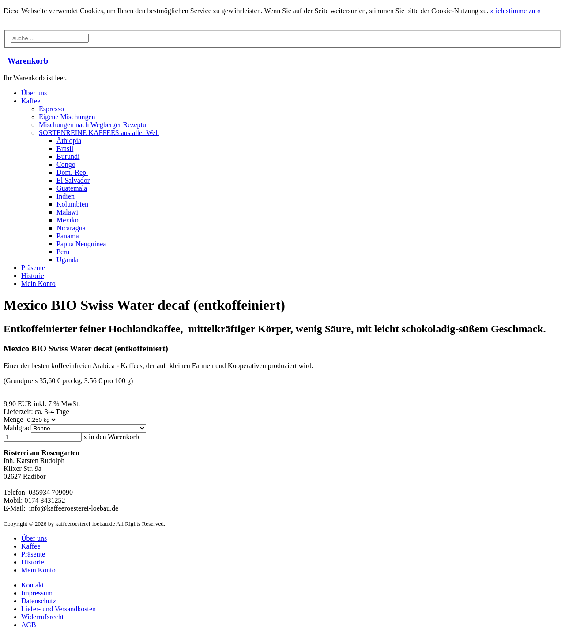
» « (515, 11)
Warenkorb (26, 60)
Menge (14, 419)
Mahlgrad (17, 428)
